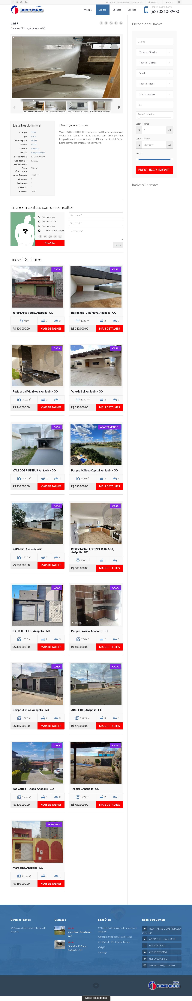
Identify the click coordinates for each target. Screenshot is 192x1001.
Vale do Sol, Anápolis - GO (87, 391)
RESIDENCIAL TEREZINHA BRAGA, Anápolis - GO (92, 551)
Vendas (102, 9)
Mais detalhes (51, 328)
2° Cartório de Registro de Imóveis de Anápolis (117, 929)
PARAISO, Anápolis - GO (27, 549)
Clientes (117, 9)
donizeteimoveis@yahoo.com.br (162, 965)
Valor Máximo (143, 138)
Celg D (101, 947)
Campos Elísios (38, 152)
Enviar (118, 244)
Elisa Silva (50, 243)
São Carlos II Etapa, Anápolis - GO (33, 788)
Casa (33, 136)
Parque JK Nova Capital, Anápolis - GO (94, 470)
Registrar (153, 2)
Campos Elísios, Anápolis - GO (31, 710)
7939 (33, 132)
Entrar (170, 2)
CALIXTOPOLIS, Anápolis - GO (31, 631)
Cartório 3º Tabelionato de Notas (115, 936)
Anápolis (35, 148)
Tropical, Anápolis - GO (85, 788)
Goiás (34, 144)
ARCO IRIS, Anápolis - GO (86, 710)
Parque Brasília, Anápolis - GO (89, 631)
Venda (34, 140)
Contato (132, 9)
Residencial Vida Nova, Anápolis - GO (93, 312)
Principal (88, 9)
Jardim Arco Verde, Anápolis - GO (33, 312)
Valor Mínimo (142, 123)
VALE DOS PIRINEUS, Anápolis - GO (34, 470)
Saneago (102, 952)
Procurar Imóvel (154, 170)
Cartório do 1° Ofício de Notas (114, 942)
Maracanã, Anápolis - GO (28, 867)
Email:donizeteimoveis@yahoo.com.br (124, 2)
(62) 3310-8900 (164, 11)
